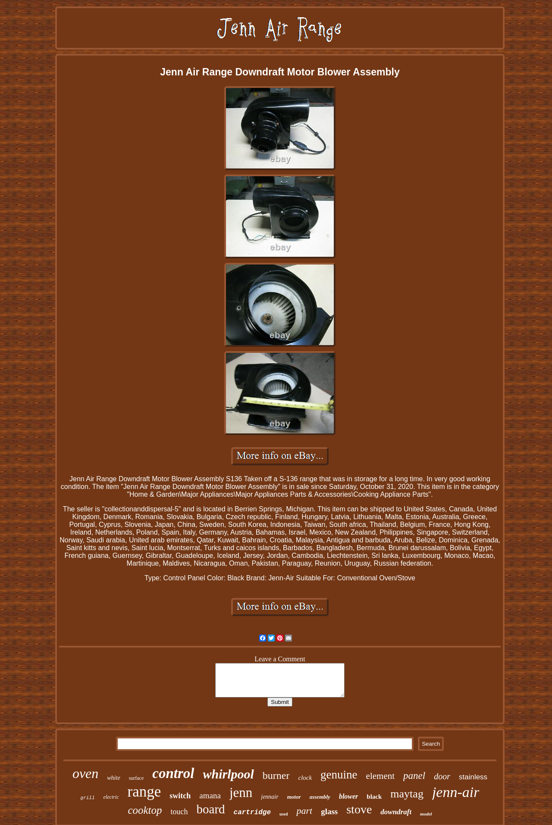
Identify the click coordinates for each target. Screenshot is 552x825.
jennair (269, 797)
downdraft (395, 812)
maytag (406, 794)
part (304, 810)
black (374, 796)
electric (111, 797)
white (113, 778)
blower (348, 796)
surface (136, 778)
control (173, 773)
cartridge (252, 812)
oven (85, 773)
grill (88, 797)
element (380, 776)
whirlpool (228, 774)
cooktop (145, 810)
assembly (320, 797)
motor (294, 797)
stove (359, 809)
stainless (473, 777)
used (283, 814)
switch (180, 795)
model (426, 813)
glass (329, 811)
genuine (338, 774)
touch (179, 811)
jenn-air (456, 792)
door (442, 776)
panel (414, 775)
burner (276, 775)
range (144, 791)
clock (305, 777)
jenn (240, 792)
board (211, 809)
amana (210, 795)
